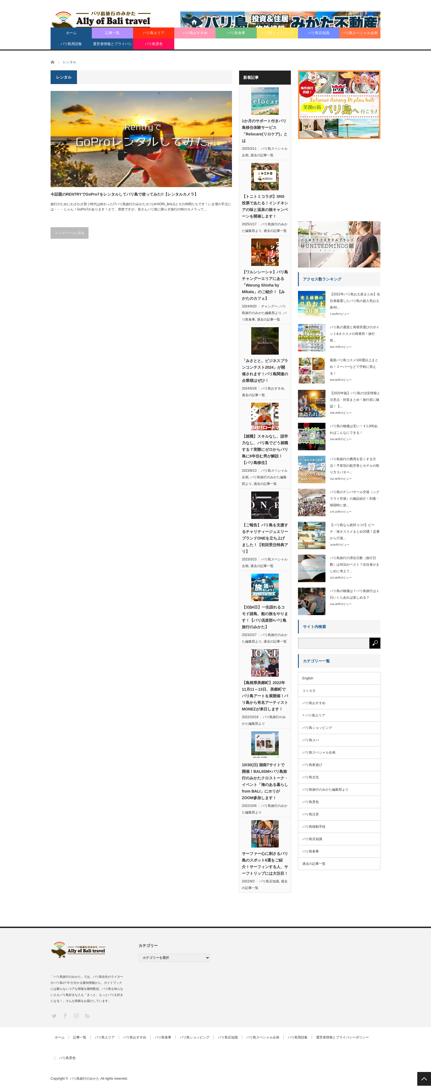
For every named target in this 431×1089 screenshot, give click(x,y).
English (307, 678)
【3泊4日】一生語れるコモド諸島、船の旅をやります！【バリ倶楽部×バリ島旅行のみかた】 (265, 617)
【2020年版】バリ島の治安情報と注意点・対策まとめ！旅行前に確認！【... (355, 399)
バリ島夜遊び (312, 765)
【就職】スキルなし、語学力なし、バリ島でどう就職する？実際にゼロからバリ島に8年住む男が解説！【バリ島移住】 (265, 449)
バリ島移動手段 (313, 827)
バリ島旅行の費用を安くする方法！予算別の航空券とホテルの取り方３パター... (354, 465)
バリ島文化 (310, 777)
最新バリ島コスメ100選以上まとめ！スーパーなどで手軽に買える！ (354, 366)
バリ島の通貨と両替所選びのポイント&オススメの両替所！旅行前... (354, 333)
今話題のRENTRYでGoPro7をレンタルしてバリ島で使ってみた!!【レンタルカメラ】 (124, 194)
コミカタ (309, 691)
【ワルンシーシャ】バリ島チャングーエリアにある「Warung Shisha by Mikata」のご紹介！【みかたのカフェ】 (265, 285)
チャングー (269, 306)
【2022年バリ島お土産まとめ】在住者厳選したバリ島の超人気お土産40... (355, 300)
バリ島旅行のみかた (85, 1078)
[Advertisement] (339, 178)
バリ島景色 (154, 44)
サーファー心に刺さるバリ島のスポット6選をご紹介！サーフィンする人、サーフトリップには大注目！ (265, 863)
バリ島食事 (236, 33)
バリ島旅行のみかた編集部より (325, 789)
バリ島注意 (310, 814)
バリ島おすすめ (195, 33)
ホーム (71, 33)
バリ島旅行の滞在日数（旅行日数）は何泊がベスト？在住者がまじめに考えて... (354, 564)
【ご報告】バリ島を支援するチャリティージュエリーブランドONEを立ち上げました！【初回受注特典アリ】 (265, 538)
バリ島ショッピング (277, 33)
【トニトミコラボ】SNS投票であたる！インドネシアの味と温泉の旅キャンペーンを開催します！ (265, 206)
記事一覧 (112, 33)
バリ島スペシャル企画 (360, 33)
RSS (87, 1015)
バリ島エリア (153, 33)
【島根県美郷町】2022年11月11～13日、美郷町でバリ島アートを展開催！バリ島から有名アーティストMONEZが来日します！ (265, 695)
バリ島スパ (310, 740)
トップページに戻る (69, 233)
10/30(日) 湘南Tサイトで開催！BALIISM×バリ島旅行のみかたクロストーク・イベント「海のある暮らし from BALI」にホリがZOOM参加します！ (265, 781)
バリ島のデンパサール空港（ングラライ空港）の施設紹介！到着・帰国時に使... (354, 498)
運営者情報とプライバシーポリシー (112, 45)
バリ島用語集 (71, 44)
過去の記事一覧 (261, 155)
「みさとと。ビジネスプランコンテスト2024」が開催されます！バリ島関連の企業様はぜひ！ (265, 371)
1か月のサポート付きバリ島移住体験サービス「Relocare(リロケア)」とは (265, 131)
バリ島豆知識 (318, 33)
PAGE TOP (424, 1079)
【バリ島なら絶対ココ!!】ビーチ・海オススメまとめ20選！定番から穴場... (355, 531)
